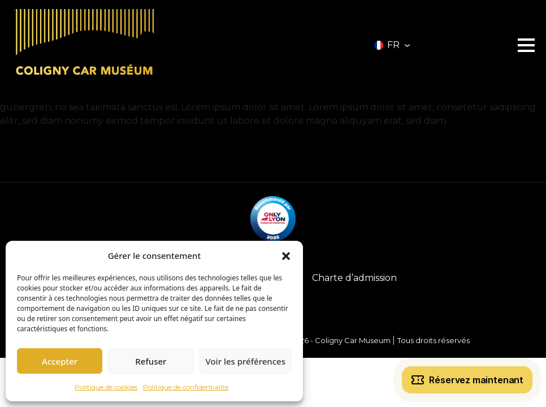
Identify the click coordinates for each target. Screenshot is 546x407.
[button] (286, 255)
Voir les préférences (245, 361)
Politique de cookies (106, 387)
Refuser (150, 361)
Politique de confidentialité (185, 387)
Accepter (59, 361)
